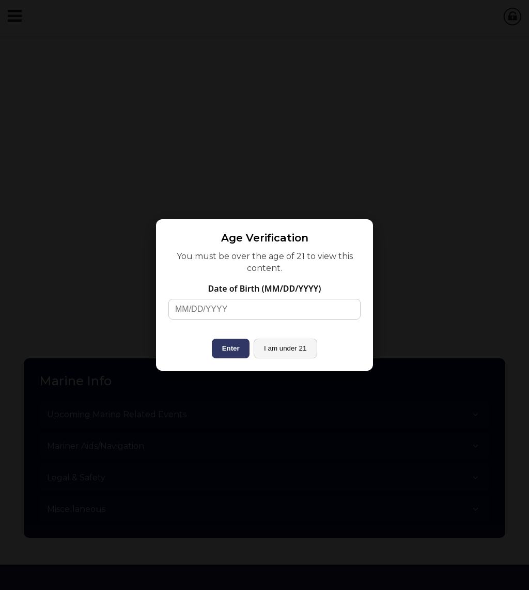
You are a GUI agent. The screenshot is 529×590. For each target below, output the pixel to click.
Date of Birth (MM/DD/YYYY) (264, 288)
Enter (231, 348)
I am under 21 (285, 348)
